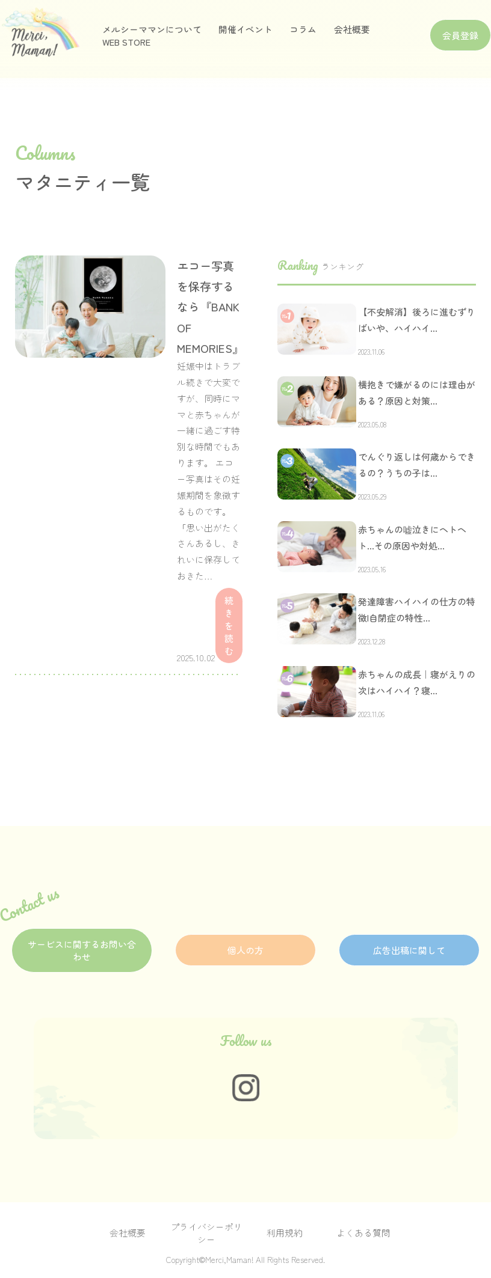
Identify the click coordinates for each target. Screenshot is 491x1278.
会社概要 (352, 29)
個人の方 (245, 950)
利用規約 (285, 1232)
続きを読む (228, 625)
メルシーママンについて (152, 29)
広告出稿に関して (409, 950)
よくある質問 (363, 1232)
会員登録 (460, 35)
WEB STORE (126, 41)
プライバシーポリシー (206, 1233)
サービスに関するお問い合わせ (82, 950)
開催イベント (245, 29)
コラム (303, 29)
